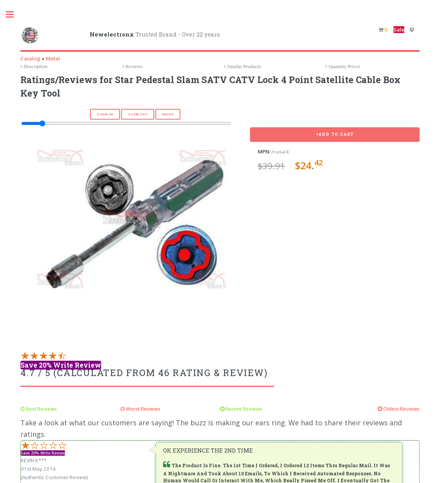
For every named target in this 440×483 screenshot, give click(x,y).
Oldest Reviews (401, 408)
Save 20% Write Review (60, 365)
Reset (167, 114)
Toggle (14, 14)
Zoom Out (137, 114)
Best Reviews (41, 408)
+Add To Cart (335, 134)
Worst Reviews (142, 408)
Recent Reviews (243, 408)
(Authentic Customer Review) (54, 477)
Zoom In (105, 114)
